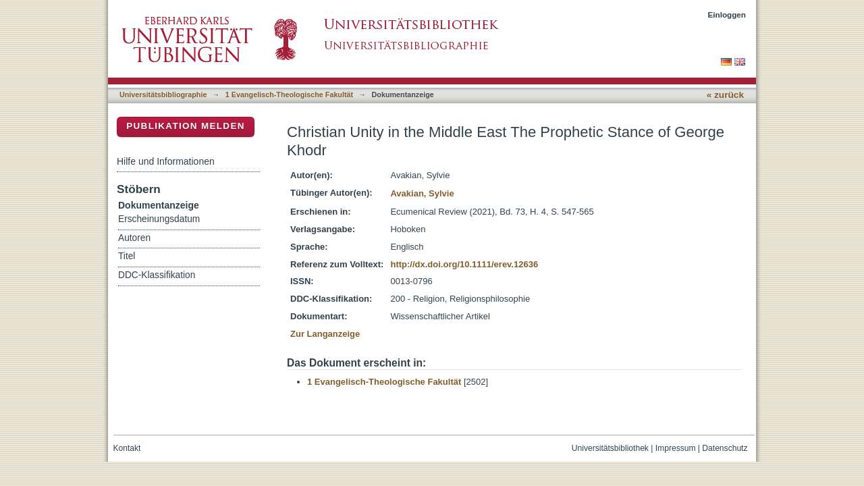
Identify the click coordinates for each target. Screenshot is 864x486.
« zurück (725, 95)
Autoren (134, 238)
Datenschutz (724, 448)
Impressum (675, 448)
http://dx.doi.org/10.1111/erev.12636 (464, 264)
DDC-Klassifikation (156, 275)
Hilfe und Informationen (166, 161)
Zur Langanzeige (325, 334)
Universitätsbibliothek (610, 448)
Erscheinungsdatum (159, 219)
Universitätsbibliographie (163, 94)
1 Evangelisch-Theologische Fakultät (289, 94)
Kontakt (127, 448)
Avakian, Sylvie (422, 193)
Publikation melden (185, 126)
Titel (126, 256)
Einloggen (727, 14)
